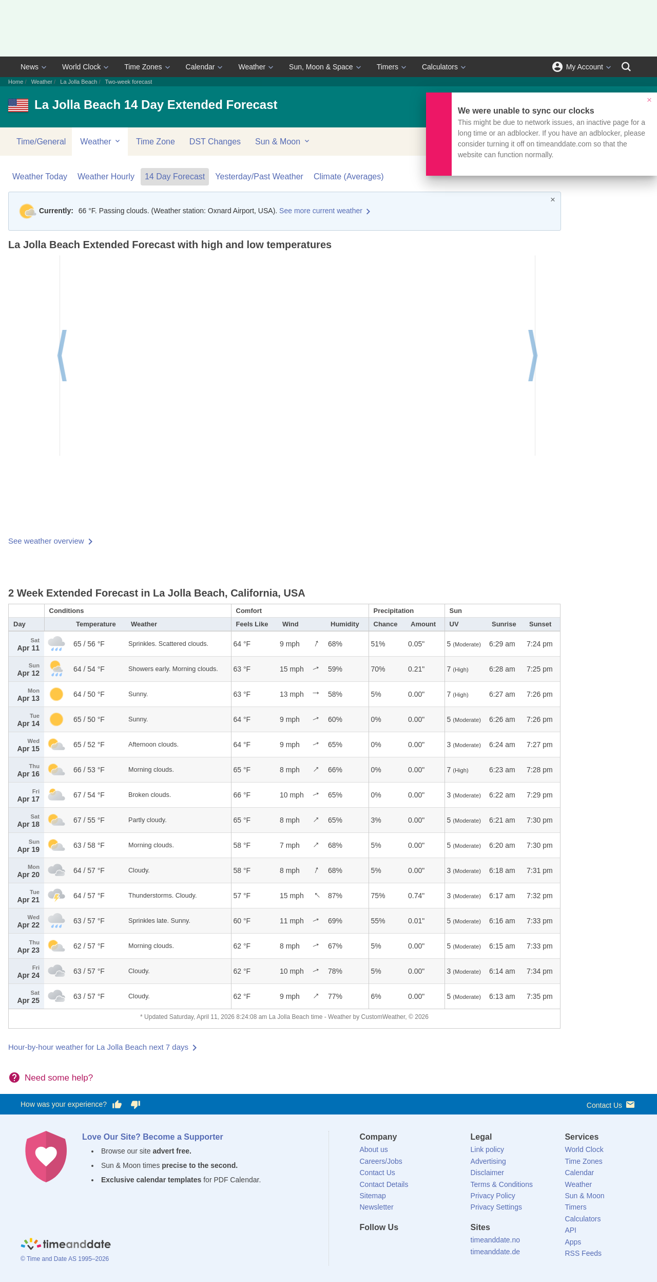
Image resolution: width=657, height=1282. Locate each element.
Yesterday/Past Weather (259, 176)
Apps (573, 1242)
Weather (251, 67)
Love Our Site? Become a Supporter (152, 1136)
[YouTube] (437, 1246)
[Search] (626, 67)
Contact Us (611, 1104)
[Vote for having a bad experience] (135, 1104)
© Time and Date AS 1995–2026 (65, 1258)
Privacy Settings (496, 1207)
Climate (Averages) (349, 176)
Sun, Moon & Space (321, 67)
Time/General (41, 141)
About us (374, 1149)
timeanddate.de (495, 1252)
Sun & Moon (283, 141)
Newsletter (377, 1207)
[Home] (66, 1245)
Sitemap (373, 1196)
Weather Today (39, 176)
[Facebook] (367, 1246)
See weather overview (46, 540)
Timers (387, 67)
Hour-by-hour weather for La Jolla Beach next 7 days (98, 1047)
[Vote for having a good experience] (117, 1104)
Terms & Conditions (502, 1184)
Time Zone (155, 141)
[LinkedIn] (402, 1246)
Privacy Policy (493, 1196)
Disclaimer (487, 1172)
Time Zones (143, 67)
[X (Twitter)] (384, 1246)
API (570, 1230)
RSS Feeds (583, 1253)
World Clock (81, 67)
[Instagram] (419, 1246)
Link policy (487, 1149)
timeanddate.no (495, 1240)
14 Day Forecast (175, 176)
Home (15, 82)
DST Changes (215, 141)
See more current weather (320, 211)
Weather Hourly (106, 176)
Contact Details (384, 1184)
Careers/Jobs (381, 1161)
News (29, 67)
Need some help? (59, 1078)
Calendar (200, 67)
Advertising (488, 1161)
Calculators (440, 67)
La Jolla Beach (78, 82)
